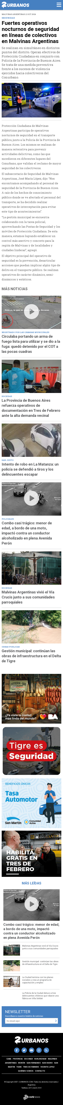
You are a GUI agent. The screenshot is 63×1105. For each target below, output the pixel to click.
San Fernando (34, 1063)
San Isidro (47, 1063)
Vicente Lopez (47, 1067)
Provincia (18, 1059)
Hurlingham (40, 1059)
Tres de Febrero (31, 1067)
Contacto (40, 1071)
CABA (8, 1059)
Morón (21, 1063)
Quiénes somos (25, 1071)
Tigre (19, 1067)
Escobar (28, 1059)
